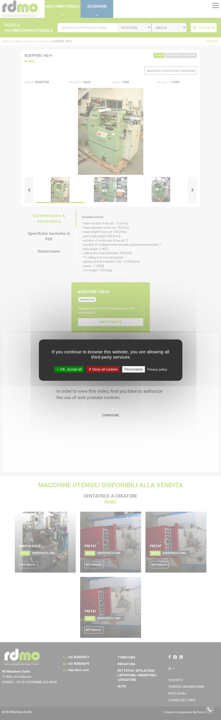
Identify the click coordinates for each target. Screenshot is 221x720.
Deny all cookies (103, 369)
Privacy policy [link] (157, 369)
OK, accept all (69, 369)
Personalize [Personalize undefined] (134, 369)
